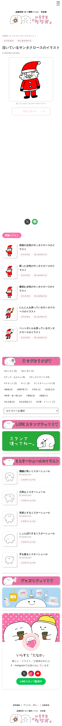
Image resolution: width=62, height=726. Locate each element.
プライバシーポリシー (31, 705)
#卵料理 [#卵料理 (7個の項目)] (22, 389)
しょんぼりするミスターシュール (37, 533)
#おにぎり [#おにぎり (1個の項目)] (27, 371)
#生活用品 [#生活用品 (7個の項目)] (25, 402)
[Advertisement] (31, 144)
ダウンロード (30, 111)
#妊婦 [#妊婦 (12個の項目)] (50, 389)
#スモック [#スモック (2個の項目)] (10, 383)
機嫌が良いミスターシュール (34, 471)
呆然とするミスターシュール (34, 512)
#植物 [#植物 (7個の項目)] (43, 395)
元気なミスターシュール (32, 492)
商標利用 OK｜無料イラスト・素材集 (31, 711)
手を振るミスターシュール (33, 554)
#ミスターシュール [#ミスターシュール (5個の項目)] (44, 383)
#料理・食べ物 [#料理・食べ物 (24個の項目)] (13, 395)
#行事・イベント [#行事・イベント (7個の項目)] (45, 402)
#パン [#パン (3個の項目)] (25, 383)
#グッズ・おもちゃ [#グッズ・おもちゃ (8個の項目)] (14, 377)
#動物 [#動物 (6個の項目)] (8, 389)
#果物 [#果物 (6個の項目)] (30, 395)
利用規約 (16, 705)
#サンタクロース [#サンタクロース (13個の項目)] (39, 377)
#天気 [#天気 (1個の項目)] (36, 389)
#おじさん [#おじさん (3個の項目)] (10, 371)
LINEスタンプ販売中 (31, 681)
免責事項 (45, 705)
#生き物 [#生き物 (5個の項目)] (9, 402)
